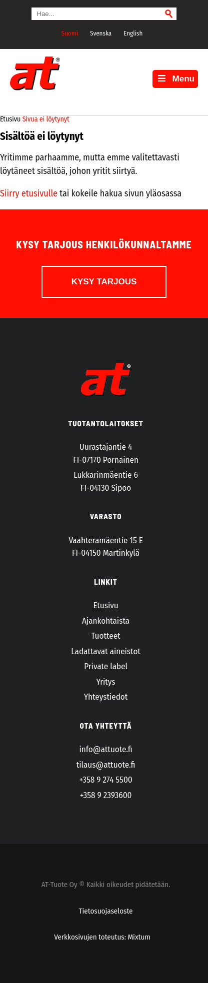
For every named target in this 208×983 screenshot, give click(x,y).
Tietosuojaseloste (106, 911)
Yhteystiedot (106, 697)
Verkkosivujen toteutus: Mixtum (102, 937)
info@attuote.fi (106, 749)
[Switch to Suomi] (69, 33)
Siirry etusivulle (29, 193)
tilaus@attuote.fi (106, 765)
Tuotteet (105, 636)
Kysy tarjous (104, 281)
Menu (175, 78)
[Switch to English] (132, 33)
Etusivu (105, 605)
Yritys (106, 682)
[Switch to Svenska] (99, 33)
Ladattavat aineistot (105, 651)
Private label (106, 666)
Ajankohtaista (106, 621)
